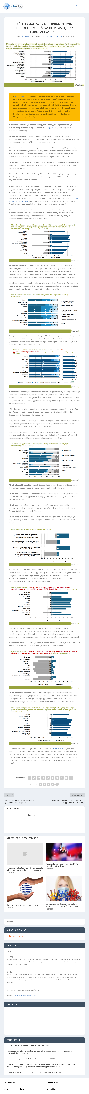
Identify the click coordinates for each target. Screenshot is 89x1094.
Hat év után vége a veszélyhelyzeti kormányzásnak (27, 1059)
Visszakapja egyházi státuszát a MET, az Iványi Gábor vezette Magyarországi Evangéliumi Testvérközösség (44, 1052)
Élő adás (15, 937)
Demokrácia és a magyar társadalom (23, 905)
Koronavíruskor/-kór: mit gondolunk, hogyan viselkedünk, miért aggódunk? (62, 905)
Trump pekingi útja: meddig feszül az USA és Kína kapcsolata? (32, 1072)
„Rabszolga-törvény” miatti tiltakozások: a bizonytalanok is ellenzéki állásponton (25, 869)
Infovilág (25, 36)
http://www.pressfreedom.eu (24, 995)
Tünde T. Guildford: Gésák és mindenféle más (25, 1045)
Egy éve (51, 127)
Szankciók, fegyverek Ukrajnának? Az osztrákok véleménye (62, 865)
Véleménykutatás (51, 36)
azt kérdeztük (57, 748)
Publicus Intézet (21, 96)
